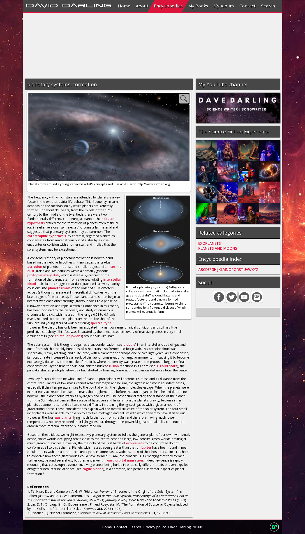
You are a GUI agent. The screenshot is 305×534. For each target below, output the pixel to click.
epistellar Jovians (68, 336)
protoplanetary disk (43, 275)
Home (124, 6)
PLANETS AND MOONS (217, 248)
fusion (114, 366)
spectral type (100, 323)
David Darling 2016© (185, 527)
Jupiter (146, 447)
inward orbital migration (123, 460)
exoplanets (135, 443)
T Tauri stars (166, 366)
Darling (87, 5)
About (142, 6)
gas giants (63, 417)
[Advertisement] (152, 44)
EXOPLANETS (209, 243)
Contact (247, 6)
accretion (34, 266)
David (42, 5)
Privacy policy (154, 527)
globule (129, 344)
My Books (198, 6)
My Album (223, 6)
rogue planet (93, 469)
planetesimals (59, 288)
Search (268, 6)
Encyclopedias (168, 6)
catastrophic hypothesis (46, 236)
